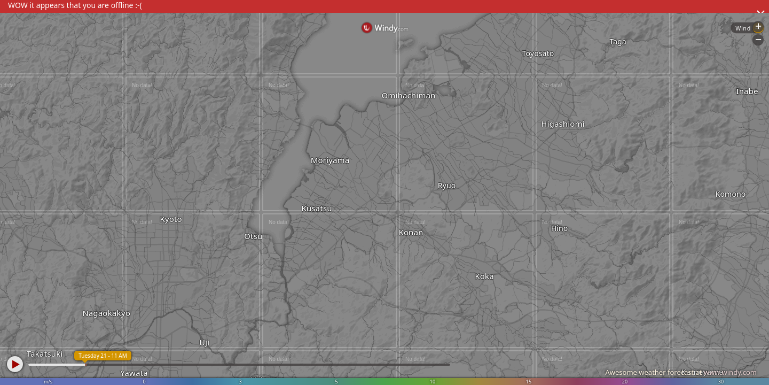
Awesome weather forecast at (681, 372)
